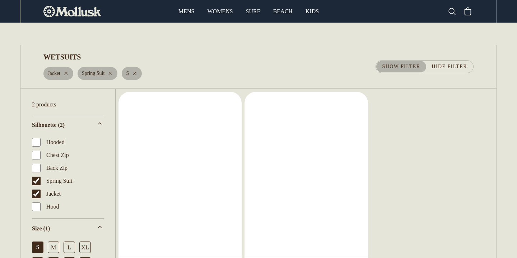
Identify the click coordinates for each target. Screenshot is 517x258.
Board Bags (270, 34)
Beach (283, 11)
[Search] (455, 11)
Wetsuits (206, 34)
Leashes (358, 34)
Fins (236, 34)
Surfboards (164, 34)
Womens (221, 11)
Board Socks (317, 34)
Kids (311, 11)
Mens (187, 11)
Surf (254, 11)
